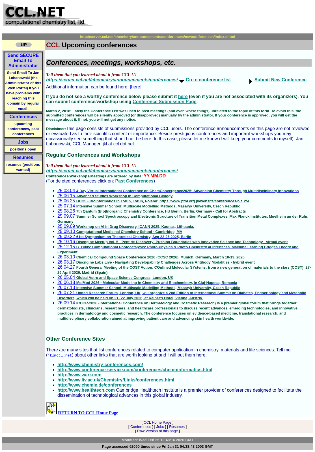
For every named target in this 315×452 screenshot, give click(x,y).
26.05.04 (115, 277)
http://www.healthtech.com (86, 390)
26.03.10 (151, 256)
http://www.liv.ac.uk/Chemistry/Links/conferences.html (115, 379)
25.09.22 (124, 236)
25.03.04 (178, 190)
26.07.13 (148, 287)
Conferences (23, 116)
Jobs (23, 142)
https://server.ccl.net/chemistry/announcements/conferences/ (112, 79)
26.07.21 (181, 295)
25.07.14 (148, 205)
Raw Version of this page (157, 431)
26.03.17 (156, 262)
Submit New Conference (280, 79)
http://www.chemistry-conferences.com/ (100, 364)
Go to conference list (208, 79)
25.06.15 (114, 195)
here (183, 96)
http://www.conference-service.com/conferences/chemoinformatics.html (134, 369)
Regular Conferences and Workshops (93, 155)
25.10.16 (172, 241)
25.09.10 (119, 231)
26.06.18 (147, 282)
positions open (23, 149)
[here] (135, 86)
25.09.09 (125, 226)
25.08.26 (151, 211)
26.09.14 (177, 310)
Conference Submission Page (165, 101)
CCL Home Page (157, 422)
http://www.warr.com (79, 374)
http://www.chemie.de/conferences (94, 385)
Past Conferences (134, 181)
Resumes (23, 157)
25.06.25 (153, 200)
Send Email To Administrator (23, 60)
